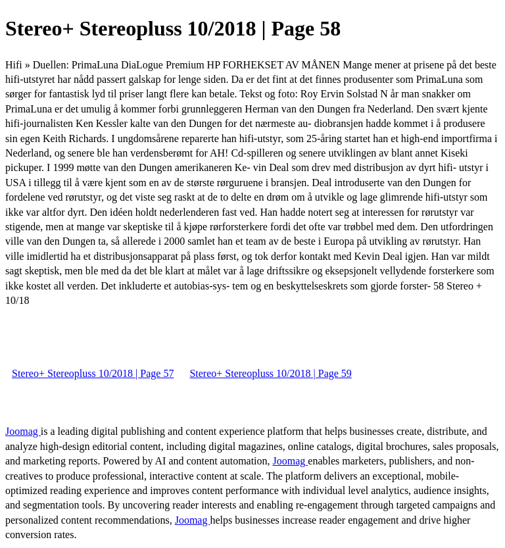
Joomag (23, 431)
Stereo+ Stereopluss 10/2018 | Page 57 (93, 373)
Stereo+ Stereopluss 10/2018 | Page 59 (270, 373)
